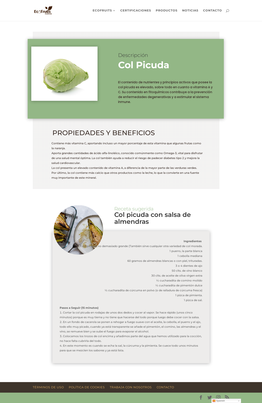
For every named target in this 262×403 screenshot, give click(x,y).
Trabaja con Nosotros (131, 387)
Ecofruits (102, 10)
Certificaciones (135, 10)
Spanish (219, 400)
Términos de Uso (48, 387)
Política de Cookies (87, 387)
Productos (166, 10)
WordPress (114, 398)
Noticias (190, 10)
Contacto (212, 10)
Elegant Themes (65, 398)
